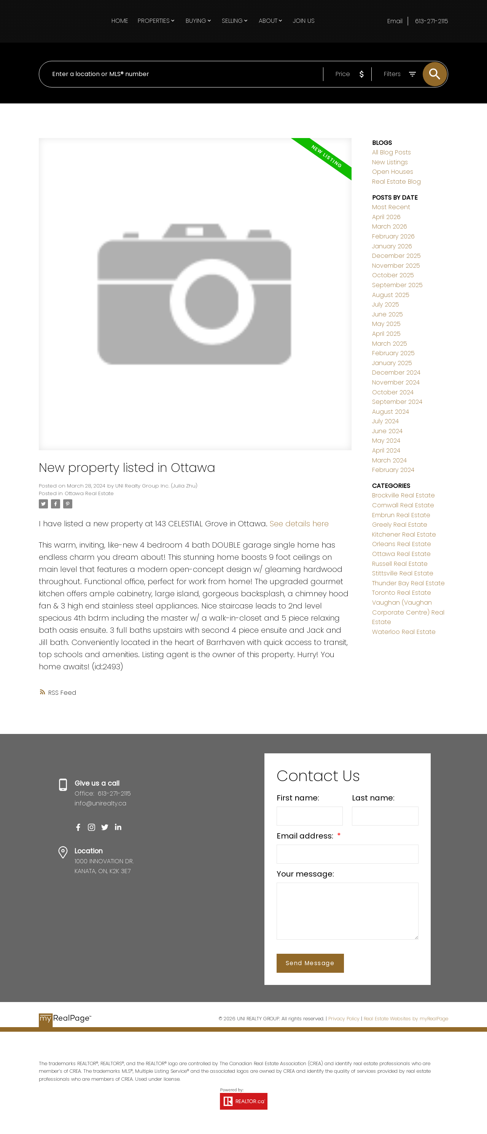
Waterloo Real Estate (404, 631)
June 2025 (387, 314)
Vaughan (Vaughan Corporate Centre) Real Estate (408, 612)
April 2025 (386, 333)
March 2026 (389, 226)
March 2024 (389, 460)
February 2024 (393, 469)
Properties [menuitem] (154, 20)
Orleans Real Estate (401, 544)
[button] (78, 827)
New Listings (390, 162)
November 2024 (396, 382)
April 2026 (386, 217)
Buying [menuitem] (196, 20)
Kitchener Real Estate (404, 534)
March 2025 (389, 343)
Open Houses (392, 171)
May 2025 (386, 323)
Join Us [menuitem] (304, 20)
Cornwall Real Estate (403, 505)
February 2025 (393, 353)
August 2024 (390, 411)
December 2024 (396, 372)
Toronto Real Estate (401, 592)
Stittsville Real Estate (402, 573)
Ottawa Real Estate (89, 493)
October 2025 (393, 275)
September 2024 (397, 401)
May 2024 (386, 440)
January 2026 (392, 246)
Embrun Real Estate (401, 515)
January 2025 (392, 363)
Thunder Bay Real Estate (408, 583)
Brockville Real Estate (403, 495)
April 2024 (386, 450)
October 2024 (393, 392)
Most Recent (391, 207)
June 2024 (387, 431)
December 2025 (396, 255)
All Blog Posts (391, 152)
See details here (299, 523)
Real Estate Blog (396, 181)
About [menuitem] (268, 20)
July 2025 (385, 304)
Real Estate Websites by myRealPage (406, 1018)
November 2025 (396, 265)
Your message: (305, 874)
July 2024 (385, 421)
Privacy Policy (344, 1018)
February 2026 (393, 236)
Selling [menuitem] (232, 20)
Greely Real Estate (399, 524)
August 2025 (390, 295)
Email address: (306, 836)
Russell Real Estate (400, 563)
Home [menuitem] (119, 20)
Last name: (373, 798)
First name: (298, 798)
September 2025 (397, 285)
